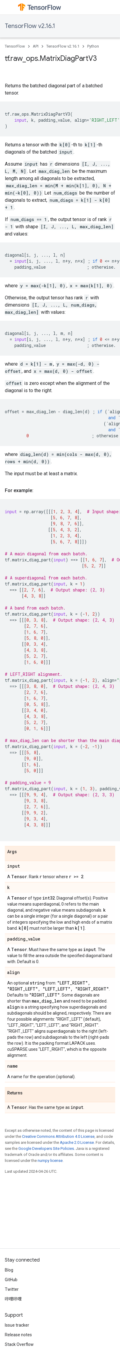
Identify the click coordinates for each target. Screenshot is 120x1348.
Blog (9, 1270)
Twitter (12, 1289)
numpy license (50, 1160)
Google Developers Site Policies (46, 1148)
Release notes (18, 1334)
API (35, 46)
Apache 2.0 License (77, 1142)
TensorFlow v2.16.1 (30, 26)
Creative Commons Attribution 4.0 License (58, 1136)
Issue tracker (17, 1325)
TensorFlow (15, 46)
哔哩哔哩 (13, 1299)
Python (93, 46)
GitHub (11, 1279)
